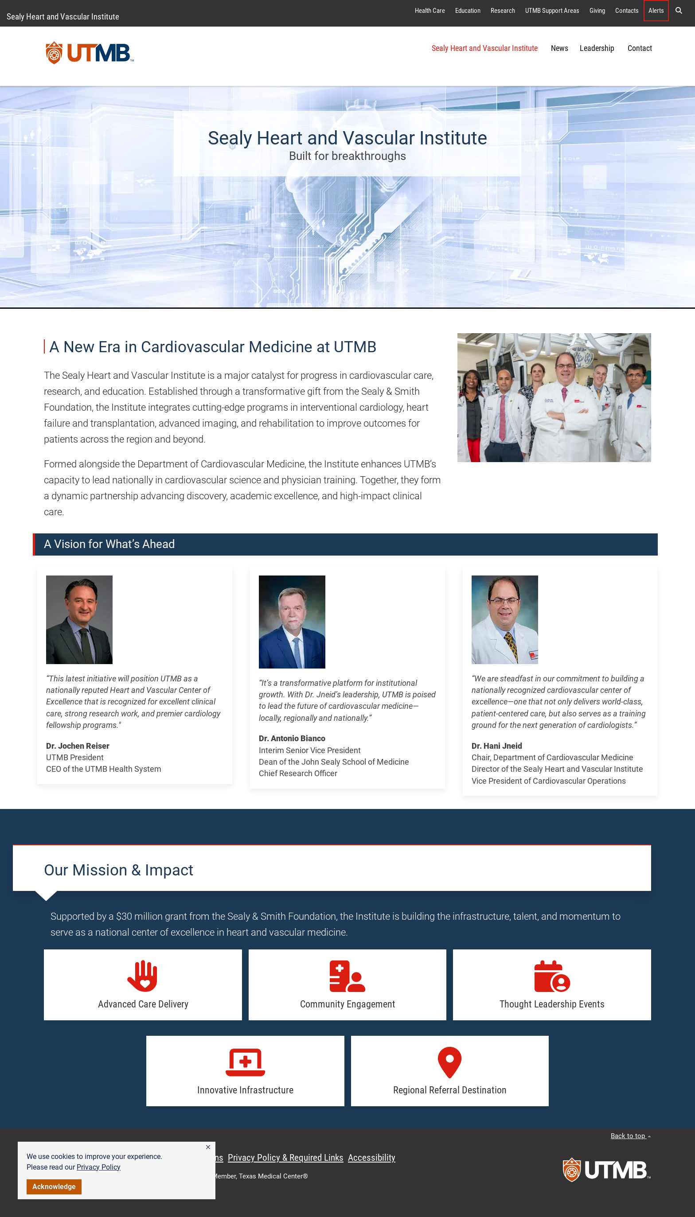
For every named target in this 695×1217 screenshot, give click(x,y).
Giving (597, 11)
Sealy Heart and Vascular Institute (63, 17)
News (559, 48)
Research (503, 11)
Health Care (430, 11)
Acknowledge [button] (54, 1186)
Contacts (627, 11)
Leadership (598, 48)
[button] (208, 1147)
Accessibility (371, 1157)
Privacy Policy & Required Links (286, 1157)
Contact (640, 48)
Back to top (631, 1136)
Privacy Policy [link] (99, 1167)
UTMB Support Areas (552, 11)
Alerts (656, 11)
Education (467, 11)
